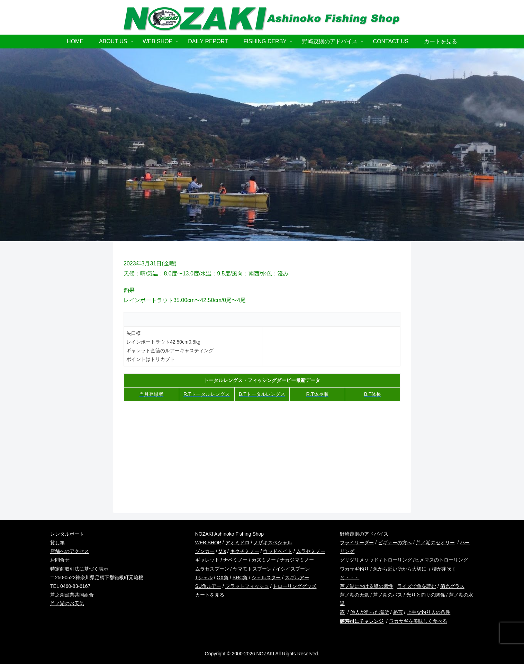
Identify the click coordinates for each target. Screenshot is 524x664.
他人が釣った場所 (369, 612)
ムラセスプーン (212, 569)
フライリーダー (357, 542)
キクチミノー (244, 551)
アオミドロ (237, 542)
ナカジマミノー (297, 560)
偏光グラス (452, 586)
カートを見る (209, 595)
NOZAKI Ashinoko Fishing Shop (229, 534)
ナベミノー (235, 560)
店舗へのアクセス (69, 551)
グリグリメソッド (359, 560)
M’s (222, 551)
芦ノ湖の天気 (354, 595)
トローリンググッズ (294, 586)
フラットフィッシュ (247, 586)
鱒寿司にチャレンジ (361, 621)
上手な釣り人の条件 (428, 612)
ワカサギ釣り (354, 569)
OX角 (222, 577)
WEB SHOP (208, 542)
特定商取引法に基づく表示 (79, 569)
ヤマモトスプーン (252, 569)
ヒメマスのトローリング (441, 560)
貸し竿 (57, 542)
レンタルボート (67, 534)
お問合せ (60, 560)
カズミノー (264, 560)
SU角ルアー (208, 586)
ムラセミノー (310, 551)
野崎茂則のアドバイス (364, 534)
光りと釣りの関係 (425, 595)
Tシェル (204, 577)
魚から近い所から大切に (399, 569)
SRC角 (240, 577)
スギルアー (297, 577)
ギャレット (207, 560)
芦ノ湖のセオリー (435, 542)
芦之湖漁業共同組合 (72, 595)
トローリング (397, 560)
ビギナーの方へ (395, 542)
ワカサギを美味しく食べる (418, 621)
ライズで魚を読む (416, 586)
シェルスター (266, 577)
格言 (398, 612)
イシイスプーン (293, 569)
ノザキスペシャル (272, 542)
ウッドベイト (277, 551)
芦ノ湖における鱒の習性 (366, 586)
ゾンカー (205, 551)
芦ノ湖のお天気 (67, 603)
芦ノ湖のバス (387, 595)
